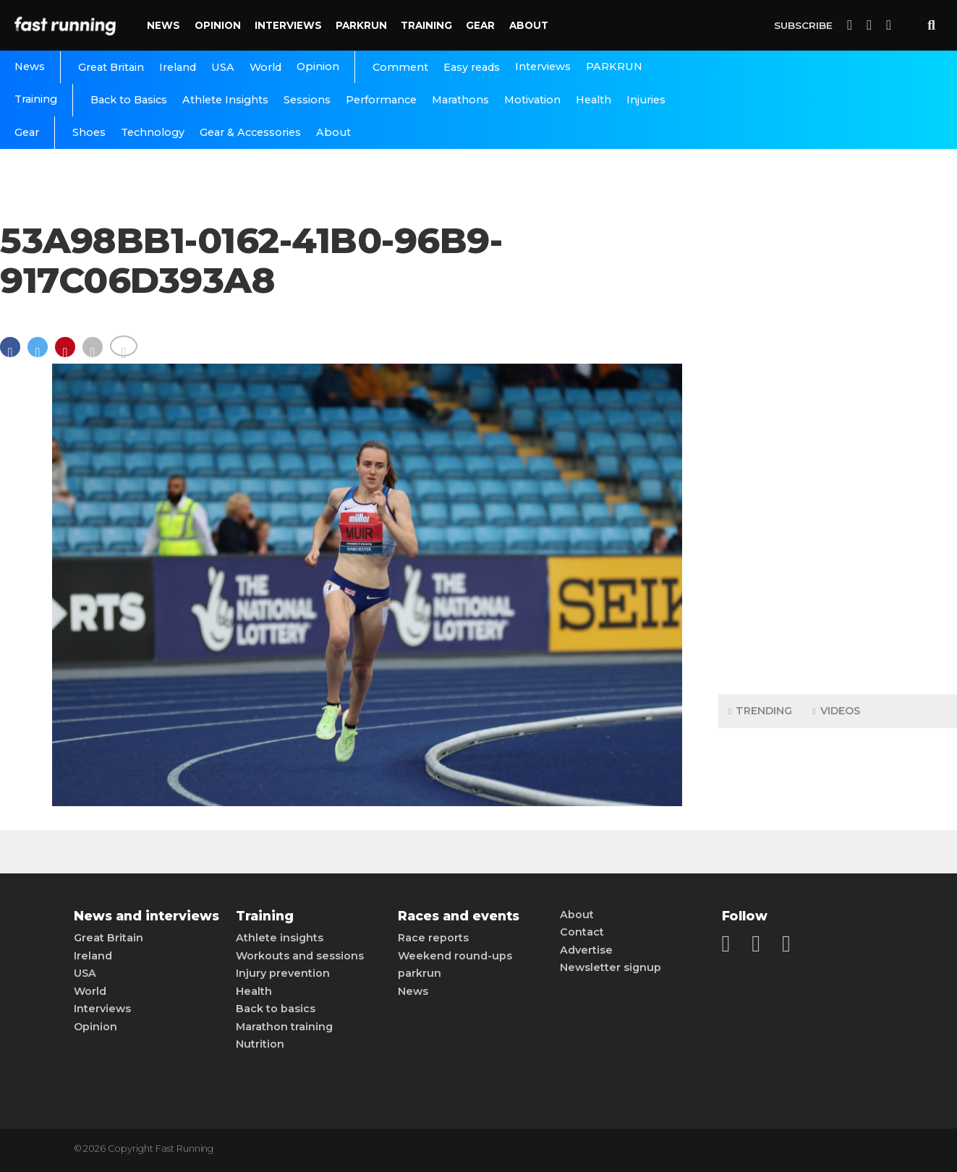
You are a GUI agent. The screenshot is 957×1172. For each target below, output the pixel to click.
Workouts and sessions (300, 956)
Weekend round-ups (455, 956)
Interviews (288, 25)
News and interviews (146, 916)
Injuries (645, 99)
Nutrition (260, 1044)
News (163, 25)
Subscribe (803, 25)
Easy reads (471, 67)
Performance (381, 99)
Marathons (460, 99)
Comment (400, 67)
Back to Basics (128, 99)
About (528, 25)
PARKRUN (361, 25)
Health (593, 99)
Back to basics (275, 1009)
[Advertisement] (837, 455)
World (265, 67)
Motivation (532, 99)
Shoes (89, 132)
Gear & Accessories (250, 132)
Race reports (433, 938)
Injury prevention (283, 973)
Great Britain (111, 67)
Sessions (307, 99)
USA (222, 67)
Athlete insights (279, 938)
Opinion (218, 25)
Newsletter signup (610, 967)
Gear (480, 25)
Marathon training (284, 1027)
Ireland (177, 67)
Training (426, 25)
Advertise (586, 950)
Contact (582, 932)
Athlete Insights (225, 99)
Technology (152, 132)
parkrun (419, 973)
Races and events (458, 916)
